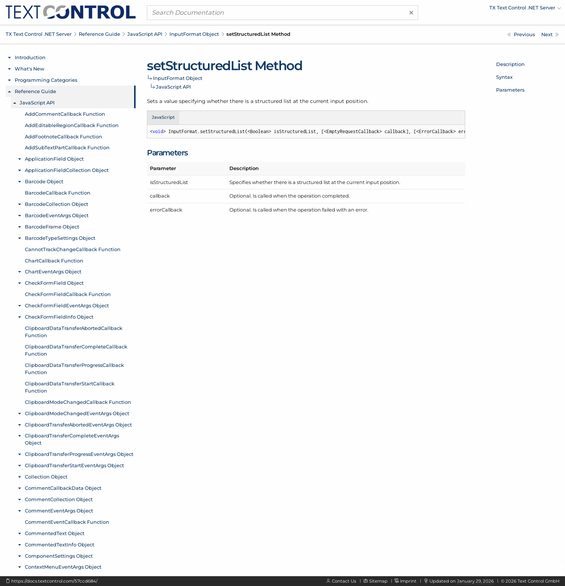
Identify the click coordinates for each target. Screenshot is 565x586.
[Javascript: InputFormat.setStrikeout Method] (521, 34)
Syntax (504, 77)
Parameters (510, 90)
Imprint (408, 581)
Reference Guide (99, 34)
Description (510, 64)
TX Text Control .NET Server (39, 34)
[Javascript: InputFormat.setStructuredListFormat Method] (550, 34)
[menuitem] (495, 9)
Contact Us (344, 581)
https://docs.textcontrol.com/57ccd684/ (54, 581)
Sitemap (378, 581)
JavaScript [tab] (163, 117)
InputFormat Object (194, 34)
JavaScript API (144, 34)
